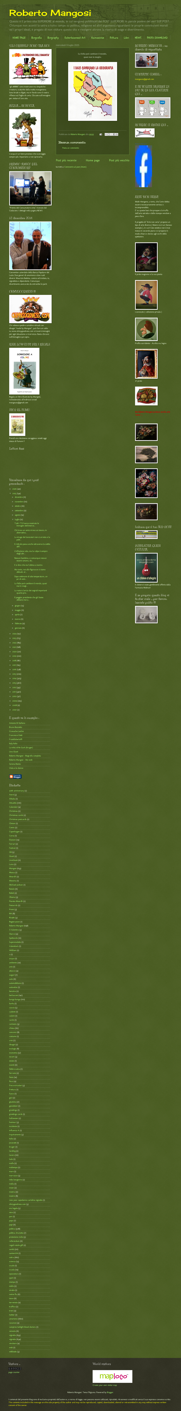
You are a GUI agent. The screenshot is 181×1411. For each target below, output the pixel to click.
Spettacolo (13, 938)
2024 (14, 633)
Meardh (12, 876)
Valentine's (14, 946)
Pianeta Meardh (16, 901)
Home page (93, 160)
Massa (12, 872)
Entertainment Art (75, 38)
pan (10, 1216)
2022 (14, 642)
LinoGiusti (13, 860)
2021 (14, 647)
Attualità (12, 803)
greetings (13, 1110)
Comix (11, 827)
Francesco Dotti (15, 735)
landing (12, 1151)
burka (11, 1003)
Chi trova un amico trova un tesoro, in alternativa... (30, 531)
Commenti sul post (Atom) (75, 167)
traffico (12, 1306)
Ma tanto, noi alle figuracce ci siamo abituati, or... (29, 570)
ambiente (13, 962)
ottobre (18, 506)
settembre (19, 510)
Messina (12, 880)
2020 (14, 651)
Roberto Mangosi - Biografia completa (25, 755)
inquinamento (15, 1134)
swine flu (13, 1294)
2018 (14, 660)
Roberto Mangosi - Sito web (20, 760)
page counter (14, 1372)
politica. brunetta (16, 1233)
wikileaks (13, 1351)
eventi (11, 1065)
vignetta (12, 1335)
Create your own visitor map (105, 1385)
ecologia (12, 1048)
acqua (11, 958)
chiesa (12, 1028)
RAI (10, 913)
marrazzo (13, 1175)
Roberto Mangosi (50, 12)
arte (11, 966)
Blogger (110, 1392)
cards (11, 1020)
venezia (12, 1331)
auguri (12, 975)
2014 (14, 678)
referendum (14, 1241)
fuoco (11, 1093)
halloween (13, 1118)
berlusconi (13, 995)
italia (11, 1138)
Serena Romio (15, 764)
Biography (53, 38)
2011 (14, 692)
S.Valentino (14, 929)
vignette (12, 1339)
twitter (12, 1315)
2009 (15, 701)
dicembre (19, 497)
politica (12, 1228)
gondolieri (13, 1106)
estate (11, 1061)
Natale (12, 889)
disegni (12, 1044)
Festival (12, 848)
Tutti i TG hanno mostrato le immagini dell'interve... (26, 524)
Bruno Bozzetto (15, 727)
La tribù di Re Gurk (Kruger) (21, 747)
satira (11, 1257)
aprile (17, 614)
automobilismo (15, 983)
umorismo (13, 1318)
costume (12, 1036)
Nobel (11, 893)
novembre (19, 501)
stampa (12, 1282)
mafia (11, 1163)
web (11, 1347)
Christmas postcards (17, 819)
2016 (14, 669)
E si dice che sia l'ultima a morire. (28, 565)
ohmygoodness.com (17, 1204)
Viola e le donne (16, 768)
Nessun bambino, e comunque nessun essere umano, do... (30, 559)
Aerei (11, 794)
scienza (12, 1261)
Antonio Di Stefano (17, 723)
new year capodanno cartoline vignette (25, 1200)
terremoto (13, 1302)
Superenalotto (15, 942)
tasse (11, 1298)
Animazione (97, 38)
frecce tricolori (15, 1085)
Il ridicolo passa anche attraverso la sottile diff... (32, 545)
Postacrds (13, 905)
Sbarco (12, 934)
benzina (12, 991)
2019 (14, 656)
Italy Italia (13, 743)
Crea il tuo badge (141, 189)
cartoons (13, 1024)
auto (11, 979)
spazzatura (14, 1273)
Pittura (114, 38)
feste (11, 1077)
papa (11, 1220)
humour (12, 1122)
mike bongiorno (15, 1179)
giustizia (12, 1102)
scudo (11, 1265)
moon (11, 1187)
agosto (18, 515)
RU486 (12, 917)
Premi (11, 909)
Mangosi (12, 868)
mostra (12, 1192)
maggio (18, 610)
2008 (14, 705)
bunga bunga (14, 999)
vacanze (12, 1323)
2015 (14, 674)
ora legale (13, 1208)
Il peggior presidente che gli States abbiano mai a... (28, 598)
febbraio (18, 623)
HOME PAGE (19, 38)
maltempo (13, 1167)
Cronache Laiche (16, 731)
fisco (11, 1081)
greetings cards (15, 1114)
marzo (18, 619)
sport (11, 1278)
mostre (12, 1196)
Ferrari (12, 844)
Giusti (11, 856)
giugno (18, 605)
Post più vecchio (119, 160)
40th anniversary (16, 790)
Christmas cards (16, 815)
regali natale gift (16, 1245)
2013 (14, 683)
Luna (11, 864)
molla (11, 1183)
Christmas (13, 811)
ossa (11, 1212)
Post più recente (66, 160)
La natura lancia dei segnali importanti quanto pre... (30, 591)
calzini (12, 1016)
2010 (14, 696)
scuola (12, 1269)
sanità (11, 1249)
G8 (10, 852)
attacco (12, 971)
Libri (126, 38)
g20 (10, 1097)
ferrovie (12, 1073)
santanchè (13, 1253)
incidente (13, 1126)
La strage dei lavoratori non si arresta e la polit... (32, 538)
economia (13, 1052)
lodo (11, 1159)
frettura (12, 1089)
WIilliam (12, 950)
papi (11, 1224)
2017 (14, 665)
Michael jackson (16, 885)
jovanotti (12, 1142)
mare (11, 1171)
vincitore (13, 1343)
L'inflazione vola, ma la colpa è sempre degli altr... (30, 552)
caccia (12, 1007)
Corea (11, 835)
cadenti (12, 1011)
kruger (12, 1147)
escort (11, 1056)
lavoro (12, 1155)
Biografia (36, 38)
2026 (14, 489)
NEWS (138, 38)
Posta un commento (70, 148)
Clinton (12, 823)
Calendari (13, 807)
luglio (17, 519)
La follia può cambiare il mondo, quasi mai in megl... (30, 584)
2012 (14, 687)
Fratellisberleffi (15, 739)
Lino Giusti (13, 751)
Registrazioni (14, 921)
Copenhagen (14, 831)
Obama (12, 897)
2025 (14, 493)
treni (11, 1310)
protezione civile (16, 1237)
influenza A (14, 1130)
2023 (14, 638)
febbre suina (14, 1069)
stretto (12, 1290)
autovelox (13, 987)
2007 (14, 709)
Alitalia (12, 798)
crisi (11, 1040)
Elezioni (12, 840)
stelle (11, 1286)
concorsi (12, 1032)
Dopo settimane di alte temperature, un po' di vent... (31, 577)
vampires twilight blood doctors (22, 1327)
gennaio (18, 628)
